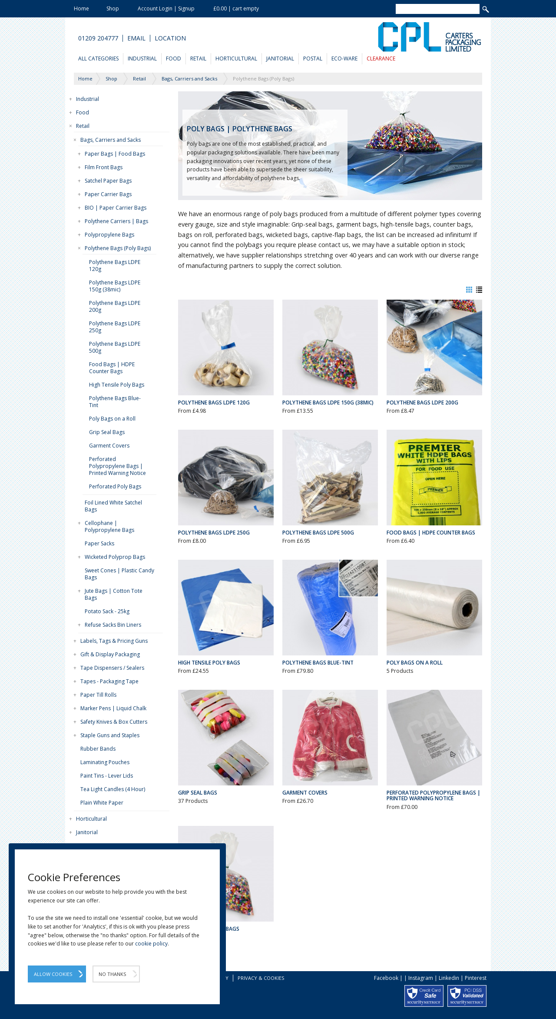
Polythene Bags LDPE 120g (114, 265)
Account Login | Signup (166, 8)
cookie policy (151, 943)
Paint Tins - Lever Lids (106, 775)
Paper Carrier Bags (108, 194)
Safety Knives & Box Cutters (113, 721)
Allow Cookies (53, 974)
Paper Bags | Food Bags (115, 153)
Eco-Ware (344, 58)
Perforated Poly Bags (115, 486)
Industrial (142, 58)
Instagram (420, 978)
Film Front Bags (103, 167)
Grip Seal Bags (107, 432)
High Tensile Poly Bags (116, 384)
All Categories (98, 58)
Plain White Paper (101, 802)
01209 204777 (98, 38)
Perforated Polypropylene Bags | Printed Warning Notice (117, 466)
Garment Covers (109, 445)
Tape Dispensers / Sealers (112, 668)
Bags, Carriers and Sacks (110, 140)
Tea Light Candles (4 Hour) (112, 789)
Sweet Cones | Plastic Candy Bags (119, 574)
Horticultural (236, 58)
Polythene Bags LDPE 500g (114, 347)
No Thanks (112, 974)
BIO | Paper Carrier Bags (115, 207)
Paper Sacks (99, 543)
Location (170, 38)
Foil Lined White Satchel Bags (113, 506)
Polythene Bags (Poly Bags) (118, 248)
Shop (112, 8)
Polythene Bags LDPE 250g (114, 327)
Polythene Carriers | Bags (116, 221)
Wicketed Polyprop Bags (115, 557)
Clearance (381, 58)
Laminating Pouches (104, 762)
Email (136, 38)
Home (81, 8)
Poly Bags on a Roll (112, 418)
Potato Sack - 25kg (107, 611)
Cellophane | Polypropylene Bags (109, 526)
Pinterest (475, 978)
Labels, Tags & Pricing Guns (114, 641)
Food (173, 58)
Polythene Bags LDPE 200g (114, 306)
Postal (312, 58)
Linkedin (449, 978)
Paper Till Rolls (98, 694)
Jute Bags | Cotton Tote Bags (113, 594)
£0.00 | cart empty (236, 8)
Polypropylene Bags (109, 234)
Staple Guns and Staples (109, 735)
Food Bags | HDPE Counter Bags (112, 368)
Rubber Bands (98, 748)
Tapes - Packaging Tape (109, 681)
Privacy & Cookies (261, 978)
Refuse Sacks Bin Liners (113, 624)
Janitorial (280, 58)
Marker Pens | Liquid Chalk (113, 708)
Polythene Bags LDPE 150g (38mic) (114, 286)
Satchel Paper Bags (108, 180)
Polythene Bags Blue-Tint (115, 401)
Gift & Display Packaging (110, 654)
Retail (198, 58)
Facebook (386, 978)
